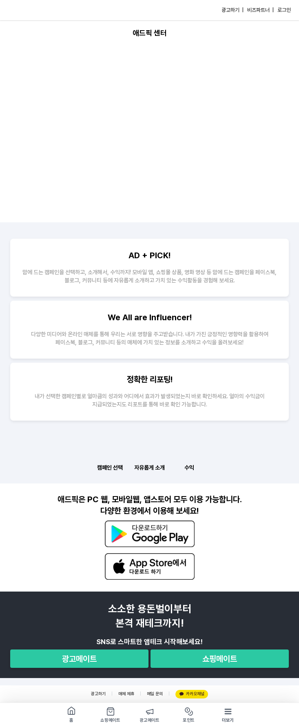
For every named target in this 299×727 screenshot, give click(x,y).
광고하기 (98, 693)
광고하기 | (232, 10)
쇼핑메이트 (219, 659)
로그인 (284, 10)
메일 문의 (155, 693)
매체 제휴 (126, 693)
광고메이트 (79, 659)
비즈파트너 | (260, 10)
